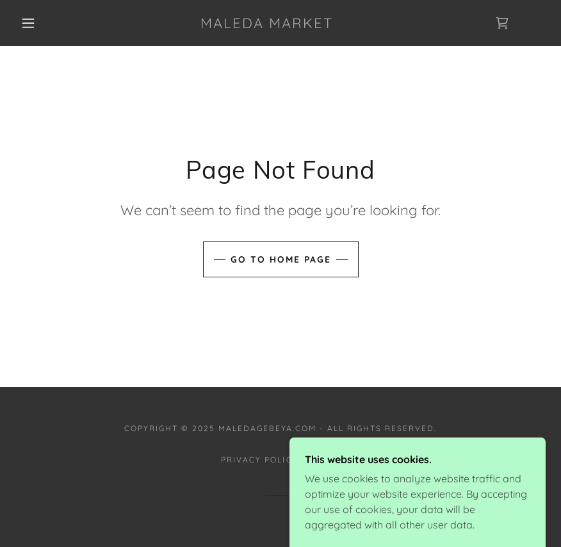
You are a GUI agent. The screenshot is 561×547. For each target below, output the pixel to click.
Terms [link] (324, 459)
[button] (28, 23)
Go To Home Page (281, 259)
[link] (267, 24)
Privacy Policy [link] (259, 459)
